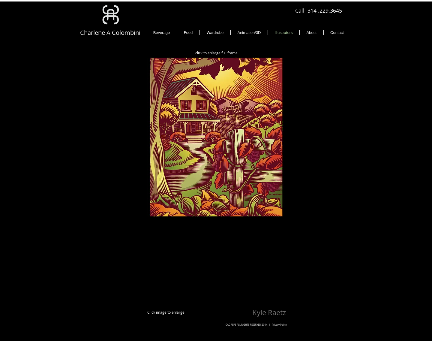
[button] (216, 137)
